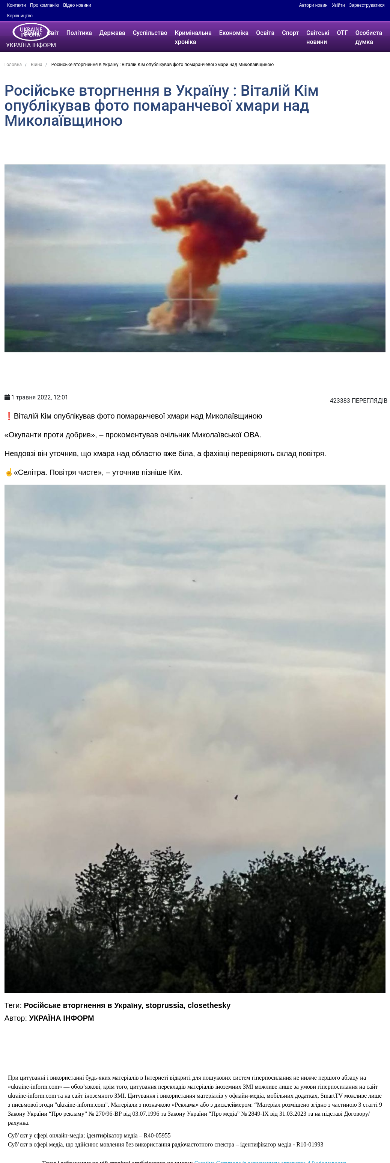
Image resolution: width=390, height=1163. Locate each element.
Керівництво (20, 16)
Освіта (265, 32)
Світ (53, 32)
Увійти (338, 5)
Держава (112, 32)
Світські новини (317, 37)
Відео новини (77, 5)
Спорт (290, 32)
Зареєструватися (367, 5)
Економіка (233, 32)
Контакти (16, 5)
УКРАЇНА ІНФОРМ (61, 1018)
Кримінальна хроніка (193, 37)
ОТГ (342, 32)
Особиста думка (368, 37)
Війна (31, 32)
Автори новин (313, 5)
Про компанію (44, 5)
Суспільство (150, 32)
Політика (79, 32)
